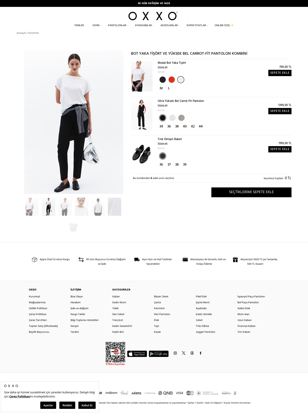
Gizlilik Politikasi (38, 315)
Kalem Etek (243, 315)
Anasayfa (21, 40)
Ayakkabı (201, 315)
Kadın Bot (118, 339)
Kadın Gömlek (204, 321)
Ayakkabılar (143, 28)
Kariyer (75, 333)
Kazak (157, 339)
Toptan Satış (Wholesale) (43, 333)
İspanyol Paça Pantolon (251, 303)
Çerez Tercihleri (38, 327)
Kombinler (33, 40)
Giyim (96, 28)
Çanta (157, 309)
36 (169, 133)
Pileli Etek (201, 303)
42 (193, 133)
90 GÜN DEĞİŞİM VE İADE (154, 3)
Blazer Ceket (161, 303)
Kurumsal (34, 303)
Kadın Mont (119, 309)
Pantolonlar (117, 28)
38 (177, 133)
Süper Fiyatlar (196, 28)
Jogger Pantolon (205, 339)
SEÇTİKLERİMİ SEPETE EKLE (251, 199)
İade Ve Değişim (213, 410)
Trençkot (117, 327)
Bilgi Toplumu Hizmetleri (85, 327)
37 (169, 172)
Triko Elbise (202, 333)
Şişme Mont (203, 309)
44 (201, 133)
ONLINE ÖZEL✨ (224, 28)
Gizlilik (200, 410)
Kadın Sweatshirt (122, 333)
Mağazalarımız (37, 309)
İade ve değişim (79, 315)
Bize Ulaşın (77, 303)
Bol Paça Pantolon (248, 309)
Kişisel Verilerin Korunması (237, 410)
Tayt (156, 333)
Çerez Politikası (37, 321)
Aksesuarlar (169, 28)
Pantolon (159, 315)
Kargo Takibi (78, 321)
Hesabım (76, 309)
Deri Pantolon (162, 321)
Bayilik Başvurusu (39, 339)
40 (185, 133)
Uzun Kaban (244, 327)
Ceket (199, 327)
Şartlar (191, 410)
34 (161, 133)
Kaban (116, 303)
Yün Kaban (243, 339)
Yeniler (79, 28)
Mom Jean (243, 321)
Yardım (75, 339)
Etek (156, 327)
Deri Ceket (118, 321)
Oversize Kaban (246, 333)
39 (184, 172)
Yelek (115, 315)
